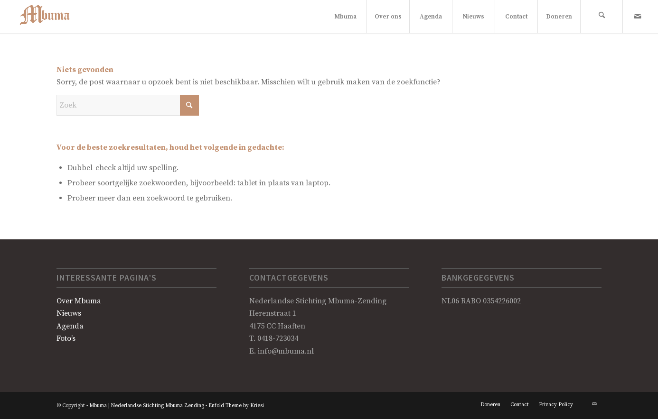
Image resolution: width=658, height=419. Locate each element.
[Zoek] (601, 16)
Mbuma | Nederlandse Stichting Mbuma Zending (146, 405)
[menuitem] (345, 16)
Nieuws (68, 313)
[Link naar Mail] (637, 16)
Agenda (70, 326)
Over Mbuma (78, 301)
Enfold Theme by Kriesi (236, 405)
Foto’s (65, 338)
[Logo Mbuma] (49, 16)
